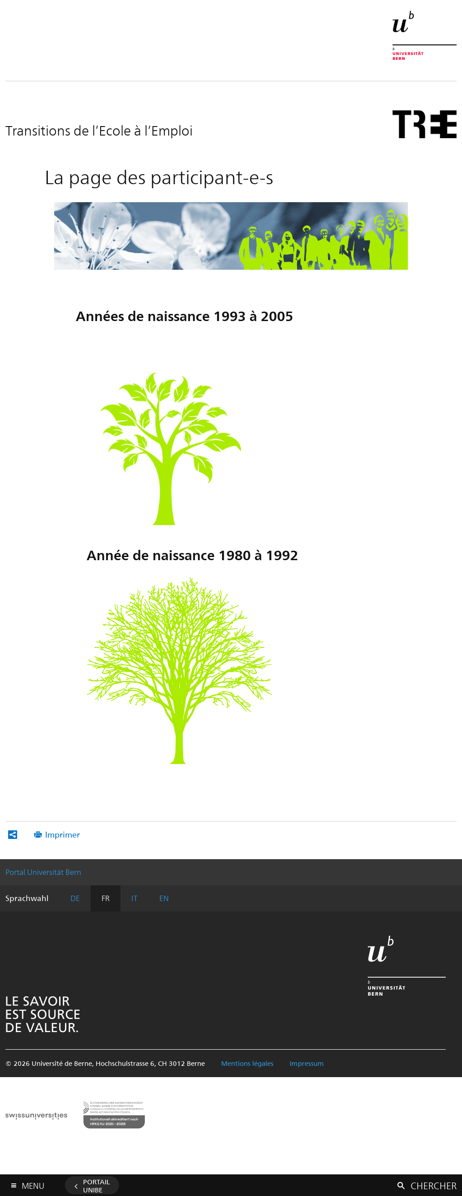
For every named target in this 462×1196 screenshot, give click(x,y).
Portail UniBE (96, 1185)
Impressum (307, 1063)
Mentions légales (247, 1063)
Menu (33, 1183)
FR (106, 898)
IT (134, 898)
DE (75, 898)
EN (164, 898)
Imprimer (62, 834)
